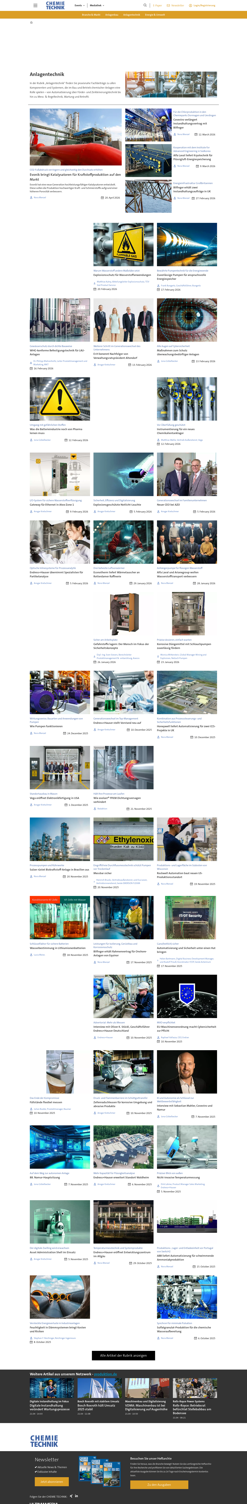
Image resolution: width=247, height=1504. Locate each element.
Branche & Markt (91, 14)
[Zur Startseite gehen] (55, 5)
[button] (211, 1394)
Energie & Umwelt (155, 14)
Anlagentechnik (131, 14)
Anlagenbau (111, 14)
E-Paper (157, 5)
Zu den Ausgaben (159, 1485)
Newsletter (177, 5)
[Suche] (145, 5)
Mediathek (95, 5)
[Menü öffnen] (35, 5)
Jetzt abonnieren (52, 1482)
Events (78, 5)
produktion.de (105, 1374)
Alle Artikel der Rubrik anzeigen (123, 1355)
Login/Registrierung (204, 5)
